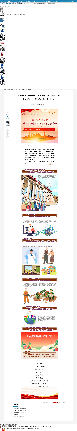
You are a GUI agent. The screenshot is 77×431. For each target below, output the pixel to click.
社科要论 (8, 14)
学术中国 (14, 1)
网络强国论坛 (19, 14)
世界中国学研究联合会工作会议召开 (21, 410)
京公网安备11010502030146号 (46, 426)
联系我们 (14, 425)
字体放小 (7, 118)
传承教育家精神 (17, 414)
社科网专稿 (11, 89)
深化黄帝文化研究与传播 (19, 416)
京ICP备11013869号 (38, 426)
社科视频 (28, 1)
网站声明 (8, 425)
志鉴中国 (1, 14)
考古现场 (55, 1)
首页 (5, 89)
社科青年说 (15, 14)
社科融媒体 (24, 14)
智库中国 (21, 1)
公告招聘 (62, 1)
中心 (9, 1)
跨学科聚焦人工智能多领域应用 (20, 408)
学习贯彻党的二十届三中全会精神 (25, 89)
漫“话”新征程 (16, 89)
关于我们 (1, 425)
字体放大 (7, 114)
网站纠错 (11, 425)
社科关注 (4, 14)
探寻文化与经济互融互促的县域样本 (21, 412)
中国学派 (34, 1)
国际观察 (48, 1)
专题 (7, 89)
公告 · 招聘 (2, 13)
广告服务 (4, 425)
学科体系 (69, 1)
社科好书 (11, 14)
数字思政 (41, 1)
